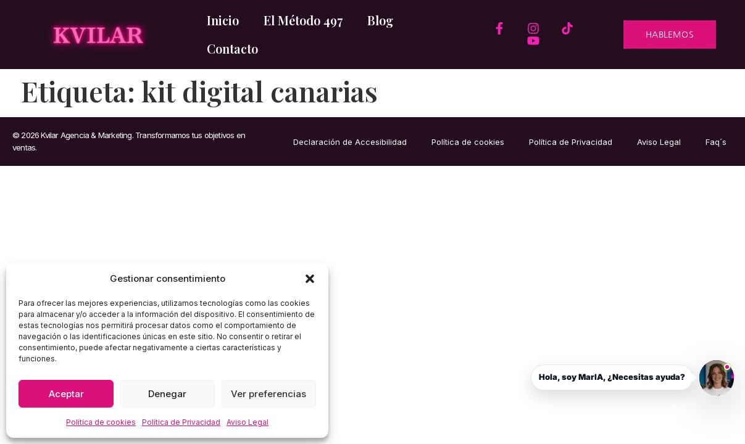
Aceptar (66, 394)
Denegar (167, 394)
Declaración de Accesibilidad (350, 142)
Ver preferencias (268, 394)
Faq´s (715, 142)
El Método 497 (303, 20)
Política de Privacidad (181, 422)
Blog (380, 20)
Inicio (223, 20)
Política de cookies (101, 422)
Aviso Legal (247, 422)
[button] (310, 279)
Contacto (232, 48)
